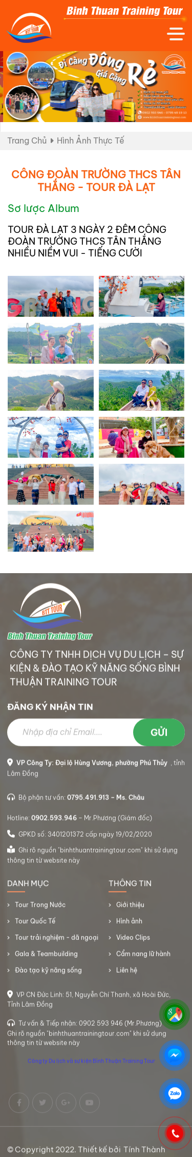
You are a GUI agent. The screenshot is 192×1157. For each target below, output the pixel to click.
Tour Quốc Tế (35, 924)
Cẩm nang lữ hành (143, 957)
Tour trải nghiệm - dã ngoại (56, 941)
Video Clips (133, 941)
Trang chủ (27, 140)
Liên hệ (126, 973)
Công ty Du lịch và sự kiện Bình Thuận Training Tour (91, 1064)
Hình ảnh (129, 924)
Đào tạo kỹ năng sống (48, 973)
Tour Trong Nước (40, 908)
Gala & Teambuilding (46, 957)
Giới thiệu (130, 908)
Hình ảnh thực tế (90, 140)
